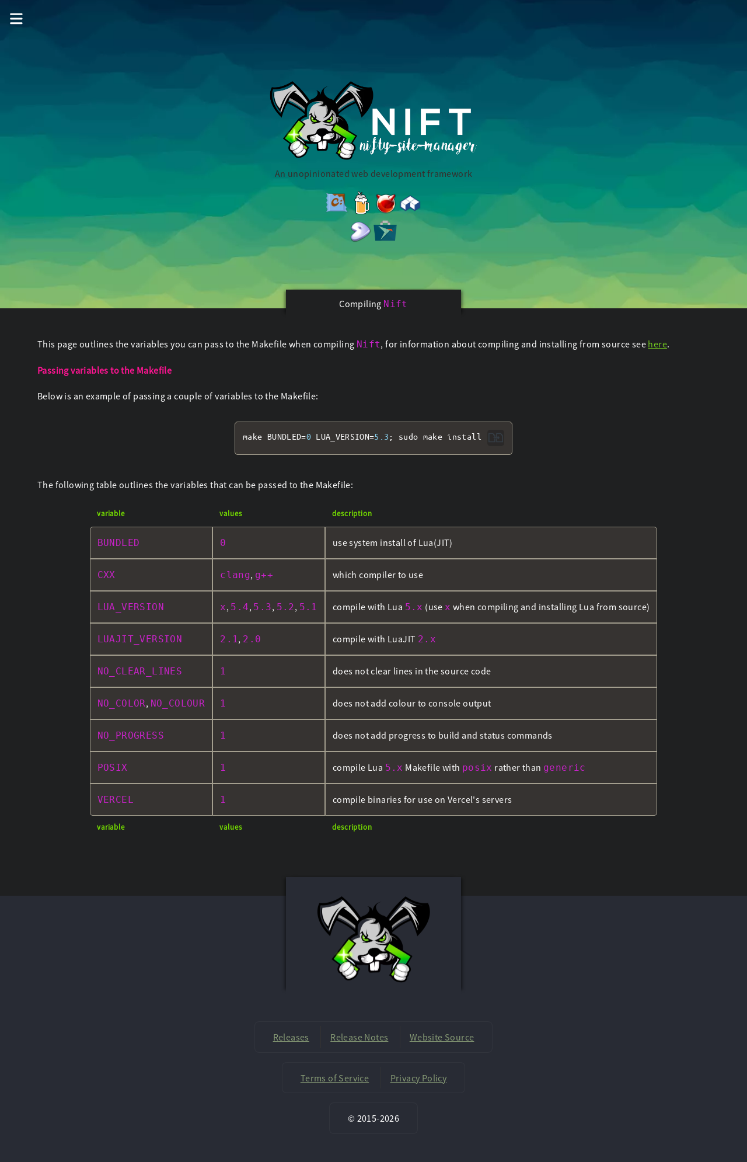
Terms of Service (335, 1078)
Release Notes (359, 1037)
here (657, 344)
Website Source (442, 1037)
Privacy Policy (418, 1078)
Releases (291, 1037)
